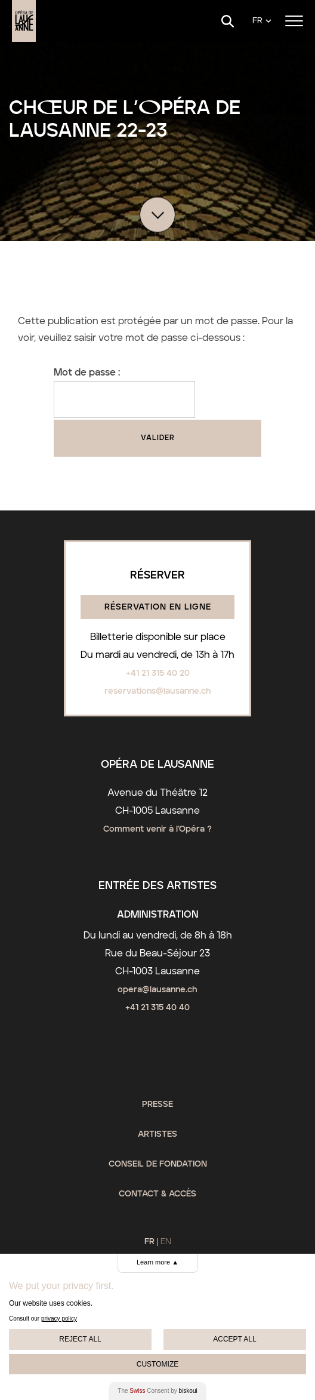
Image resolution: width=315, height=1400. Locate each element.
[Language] (262, 21)
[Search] (228, 21)
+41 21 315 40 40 (157, 1008)
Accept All (234, 1339)
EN (165, 1242)
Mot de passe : (124, 393)
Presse (157, 1104)
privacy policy (59, 1318)
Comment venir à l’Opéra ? (157, 829)
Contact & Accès (157, 1194)
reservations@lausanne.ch (157, 691)
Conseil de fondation (158, 1164)
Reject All (80, 1339)
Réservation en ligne (157, 607)
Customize (157, 1364)
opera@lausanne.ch (157, 990)
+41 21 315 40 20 (158, 673)
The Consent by (157, 1390)
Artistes (157, 1134)
